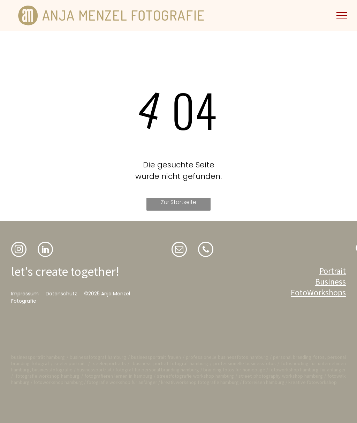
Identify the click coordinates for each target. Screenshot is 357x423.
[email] (179, 250)
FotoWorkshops (318, 292)
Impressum (25, 293)
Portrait (332, 270)
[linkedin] (45, 250)
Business (330, 281)
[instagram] (18, 250)
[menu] (342, 15)
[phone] (205, 250)
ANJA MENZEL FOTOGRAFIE (123, 15)
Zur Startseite (178, 202)
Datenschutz (61, 293)
